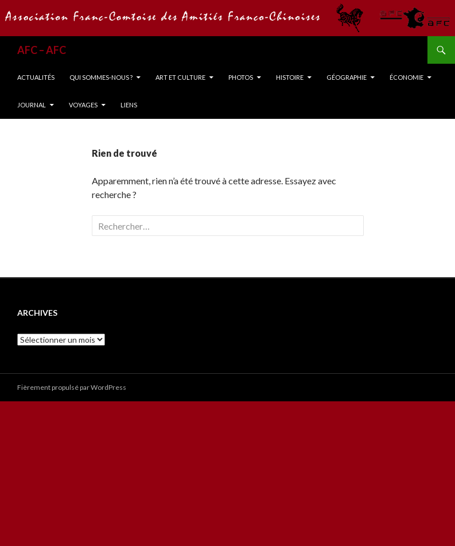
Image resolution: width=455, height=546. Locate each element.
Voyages (83, 105)
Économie (406, 77)
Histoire (290, 77)
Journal (31, 105)
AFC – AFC (41, 50)
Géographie (346, 77)
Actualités (36, 77)
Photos (240, 77)
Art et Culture (180, 77)
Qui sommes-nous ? (101, 77)
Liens (128, 105)
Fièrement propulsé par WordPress (71, 387)
